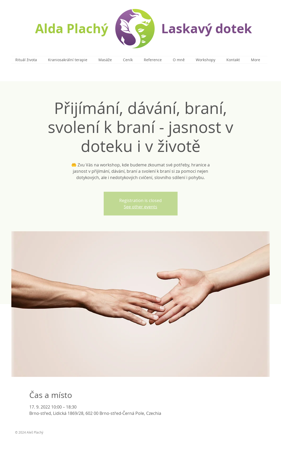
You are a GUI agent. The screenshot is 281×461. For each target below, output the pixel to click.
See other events (140, 207)
